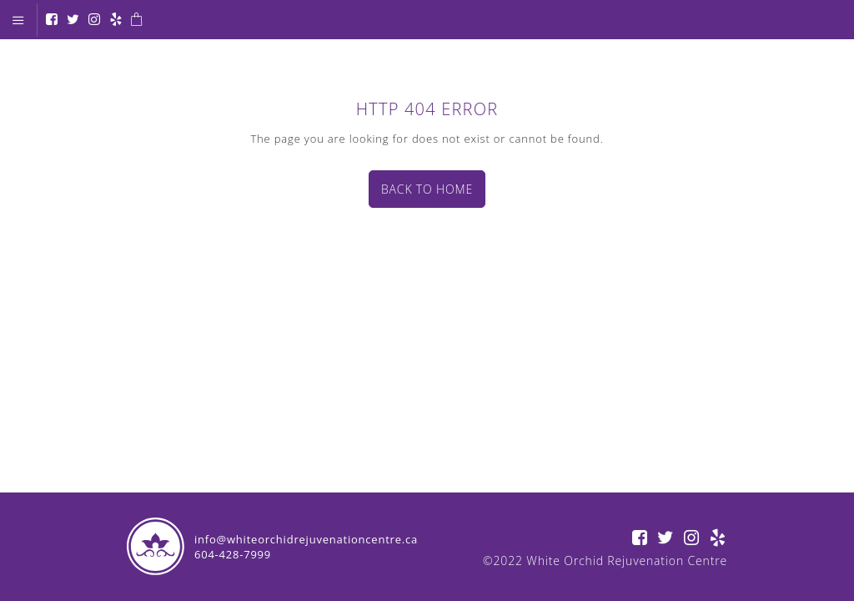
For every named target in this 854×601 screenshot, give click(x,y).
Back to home (427, 189)
